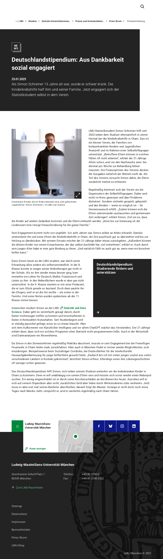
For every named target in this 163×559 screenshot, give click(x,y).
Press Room (115, 21)
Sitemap (17, 506)
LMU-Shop (18, 545)
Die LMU (19, 21)
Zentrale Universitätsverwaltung (58, 21)
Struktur (32, 21)
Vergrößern (78, 195)
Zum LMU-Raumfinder (29, 487)
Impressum (19, 521)
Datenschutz (19, 514)
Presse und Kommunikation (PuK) (91, 21)
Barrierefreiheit (21, 529)
